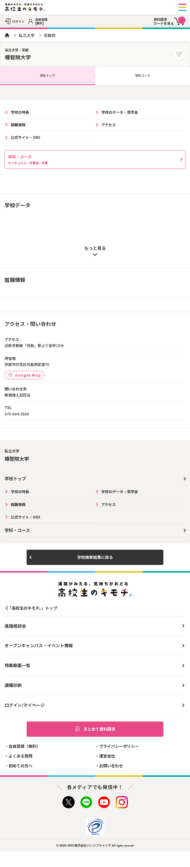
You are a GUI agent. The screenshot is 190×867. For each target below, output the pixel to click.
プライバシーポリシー (119, 746)
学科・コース (28, 159)
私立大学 (27, 35)
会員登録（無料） (24, 746)
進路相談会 (15, 626)
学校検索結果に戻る (95, 557)
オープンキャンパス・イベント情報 (39, 645)
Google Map (24, 375)
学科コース (142, 75)
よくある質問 (20, 756)
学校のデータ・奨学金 (119, 112)
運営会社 (107, 756)
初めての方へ (20, 766)
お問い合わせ (111, 766)
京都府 (50, 35)
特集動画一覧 (17, 665)
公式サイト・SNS (25, 137)
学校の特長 (20, 112)
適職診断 (13, 685)
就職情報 (18, 124)
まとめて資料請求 (94, 729)
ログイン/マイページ (25, 705)
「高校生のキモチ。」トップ (32, 608)
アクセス (108, 124)
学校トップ (47, 75)
